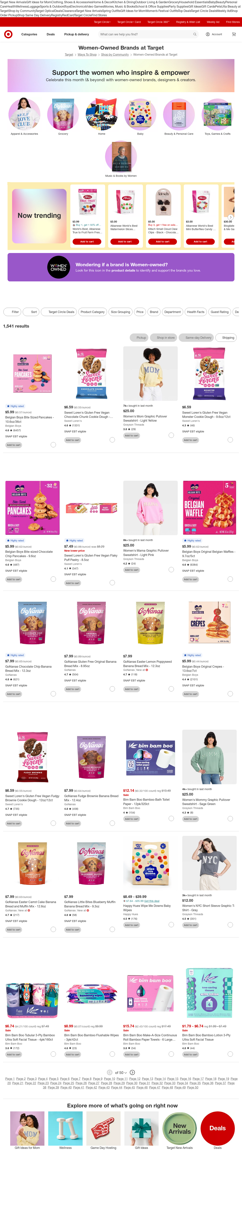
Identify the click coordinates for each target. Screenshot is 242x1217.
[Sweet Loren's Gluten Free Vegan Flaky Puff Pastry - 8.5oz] (91, 557)
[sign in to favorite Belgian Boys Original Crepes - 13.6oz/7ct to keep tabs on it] (230, 693)
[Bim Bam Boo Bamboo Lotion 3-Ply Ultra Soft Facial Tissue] (209, 1037)
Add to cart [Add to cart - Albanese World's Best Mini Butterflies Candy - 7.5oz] (200, 241)
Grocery (173, 2)
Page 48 (167, 1087)
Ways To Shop (87, 54)
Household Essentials (194, 2)
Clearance (69, 11)
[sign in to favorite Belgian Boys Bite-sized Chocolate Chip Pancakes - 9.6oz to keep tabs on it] (53, 579)
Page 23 (43, 1083)
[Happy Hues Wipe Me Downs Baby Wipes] (150, 908)
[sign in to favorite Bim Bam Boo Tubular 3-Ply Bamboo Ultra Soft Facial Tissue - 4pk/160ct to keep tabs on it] (53, 1054)
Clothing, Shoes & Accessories (72, 2)
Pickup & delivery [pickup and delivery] (78, 34)
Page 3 (32, 1079)
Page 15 (172, 1079)
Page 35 (195, 1083)
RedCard (68, 15)
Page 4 (43, 1079)
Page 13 (147, 1079)
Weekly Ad (223, 11)
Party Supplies (178, 6)
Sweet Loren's (73, 420)
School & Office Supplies (152, 6)
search (195, 35)
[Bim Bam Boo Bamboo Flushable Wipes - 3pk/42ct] (91, 1037)
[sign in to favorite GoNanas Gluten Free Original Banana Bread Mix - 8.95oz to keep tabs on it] (112, 688)
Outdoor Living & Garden (151, 2)
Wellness (22, 6)
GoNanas (11, 674)
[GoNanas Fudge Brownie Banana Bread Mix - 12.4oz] (91, 798)
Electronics (77, 6)
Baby (212, 2)
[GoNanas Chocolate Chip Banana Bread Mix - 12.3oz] (32, 668)
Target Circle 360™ (158, 21)
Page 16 (185, 1079)
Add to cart (13, 444)
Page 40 (66, 1087)
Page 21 (17, 1083)
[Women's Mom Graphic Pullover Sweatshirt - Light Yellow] (150, 418)
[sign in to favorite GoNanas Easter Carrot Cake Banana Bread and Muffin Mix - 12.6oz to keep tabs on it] (53, 929)
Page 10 (109, 1079)
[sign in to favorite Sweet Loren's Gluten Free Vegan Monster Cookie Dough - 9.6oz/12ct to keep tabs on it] (230, 439)
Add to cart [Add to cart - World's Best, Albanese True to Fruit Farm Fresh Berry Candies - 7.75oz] (87, 241)
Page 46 (142, 1087)
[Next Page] (231, 217)
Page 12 (134, 1079)
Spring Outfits (111, 11)
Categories (30, 34)
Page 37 (220, 1083)
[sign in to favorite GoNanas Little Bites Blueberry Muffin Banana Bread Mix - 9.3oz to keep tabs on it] (112, 929)
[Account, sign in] (215, 34)
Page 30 (131, 1083)
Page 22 (30, 1083)
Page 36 (207, 1083)
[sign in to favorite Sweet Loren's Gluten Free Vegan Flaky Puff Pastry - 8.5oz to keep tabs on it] (112, 582)
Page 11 (122, 1079)
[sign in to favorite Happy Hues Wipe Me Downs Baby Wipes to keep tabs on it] (171, 924)
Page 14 (160, 1079)
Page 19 (223, 1079)
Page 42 (91, 1087)
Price (140, 312)
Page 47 (154, 1087)
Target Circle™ (102, 21)
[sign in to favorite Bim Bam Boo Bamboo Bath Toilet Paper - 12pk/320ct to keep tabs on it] (171, 818)
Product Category (93, 312)
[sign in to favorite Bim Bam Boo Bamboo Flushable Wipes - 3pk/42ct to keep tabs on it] (112, 1054)
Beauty (220, 2)
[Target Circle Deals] (59, 312)
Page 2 (21, 1079)
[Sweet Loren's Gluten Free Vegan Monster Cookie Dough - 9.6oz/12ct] (209, 414)
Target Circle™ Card (129, 21)
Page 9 (97, 1079)
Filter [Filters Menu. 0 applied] (12, 312)
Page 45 (129, 1087)
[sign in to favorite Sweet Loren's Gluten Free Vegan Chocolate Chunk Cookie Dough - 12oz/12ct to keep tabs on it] (112, 439)
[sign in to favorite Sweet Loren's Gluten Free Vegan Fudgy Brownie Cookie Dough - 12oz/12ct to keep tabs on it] (53, 823)
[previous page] (110, 1072)
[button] (15, 406)
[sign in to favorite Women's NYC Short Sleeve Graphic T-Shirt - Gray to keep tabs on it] (230, 924)
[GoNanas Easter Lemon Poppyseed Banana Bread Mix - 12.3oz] (150, 664)
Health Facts (195, 312)
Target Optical (45, 11)
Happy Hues (130, 914)
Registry (56, 15)
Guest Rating (220, 312)
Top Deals (184, 11)
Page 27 (93, 1083)
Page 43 (104, 1087)
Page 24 (55, 1083)
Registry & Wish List (188, 21)
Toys (67, 6)
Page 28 (106, 1083)
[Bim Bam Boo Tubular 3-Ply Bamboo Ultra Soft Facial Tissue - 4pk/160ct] (32, 1037)
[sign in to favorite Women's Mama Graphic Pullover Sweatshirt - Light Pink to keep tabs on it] (171, 569)
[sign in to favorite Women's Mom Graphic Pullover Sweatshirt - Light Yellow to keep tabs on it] (171, 435)
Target (69, 54)
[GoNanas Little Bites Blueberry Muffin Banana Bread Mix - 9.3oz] (91, 904)
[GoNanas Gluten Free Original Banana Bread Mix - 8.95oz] (91, 664)
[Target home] (8, 34)
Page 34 (182, 1083)
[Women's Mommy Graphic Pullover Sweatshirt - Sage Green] (209, 802)
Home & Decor (102, 2)
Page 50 (192, 1087)
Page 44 (116, 1087)
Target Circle (83, 15)
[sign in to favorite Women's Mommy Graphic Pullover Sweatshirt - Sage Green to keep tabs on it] (230, 818)
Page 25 (68, 1083)
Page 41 (78, 1087)
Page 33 (169, 1083)
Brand (154, 312)
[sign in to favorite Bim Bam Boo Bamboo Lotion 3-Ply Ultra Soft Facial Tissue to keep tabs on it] (230, 1054)
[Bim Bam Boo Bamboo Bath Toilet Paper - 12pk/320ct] (150, 801)
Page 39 (53, 1087)
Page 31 (144, 1083)
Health (11, 6)
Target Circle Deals (203, 11)
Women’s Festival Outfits (162, 11)
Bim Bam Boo (131, 808)
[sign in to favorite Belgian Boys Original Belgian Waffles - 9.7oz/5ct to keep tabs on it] (230, 579)
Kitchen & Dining (123, 2)
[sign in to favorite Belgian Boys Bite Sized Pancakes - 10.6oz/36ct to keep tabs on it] (53, 444)
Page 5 (54, 1079)
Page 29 (119, 1083)
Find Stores (99, 15)
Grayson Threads (133, 424)
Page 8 (87, 1079)
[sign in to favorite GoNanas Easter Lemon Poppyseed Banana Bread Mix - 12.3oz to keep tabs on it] (171, 688)
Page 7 (76, 1079)
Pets (218, 6)
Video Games (94, 6)
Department (172, 312)
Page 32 (157, 1083)
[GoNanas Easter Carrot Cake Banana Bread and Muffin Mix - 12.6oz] (32, 904)
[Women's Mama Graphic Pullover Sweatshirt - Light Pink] (150, 552)
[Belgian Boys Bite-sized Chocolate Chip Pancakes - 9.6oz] (32, 554)
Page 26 (81, 1083)
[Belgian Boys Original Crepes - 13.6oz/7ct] (209, 668)
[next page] (132, 1072)
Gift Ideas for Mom (38, 2)
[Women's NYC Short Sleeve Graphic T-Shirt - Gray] (209, 908)
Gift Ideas (194, 6)
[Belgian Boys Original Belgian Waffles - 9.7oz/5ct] (209, 554)
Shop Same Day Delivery (34, 15)
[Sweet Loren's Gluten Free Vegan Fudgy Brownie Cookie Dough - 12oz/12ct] (32, 798)
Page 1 (10, 1079)
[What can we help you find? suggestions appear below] (148, 34)
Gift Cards (208, 6)
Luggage (34, 6)
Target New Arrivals (13, 2)
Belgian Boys (13, 425)
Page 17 (198, 1079)
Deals (58, 11)
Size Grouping (120, 312)
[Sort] (31, 312)
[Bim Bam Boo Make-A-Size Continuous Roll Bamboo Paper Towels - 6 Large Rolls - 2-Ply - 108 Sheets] (150, 1037)
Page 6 (65, 1079)
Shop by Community (22, 11)
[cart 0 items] (234, 34)
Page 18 (210, 1079)
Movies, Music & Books (119, 6)
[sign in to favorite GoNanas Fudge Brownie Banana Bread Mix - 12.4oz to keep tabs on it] (112, 823)
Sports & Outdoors (52, 6)
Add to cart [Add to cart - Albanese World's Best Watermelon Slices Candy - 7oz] (125, 241)
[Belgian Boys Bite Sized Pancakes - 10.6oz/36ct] (32, 419)
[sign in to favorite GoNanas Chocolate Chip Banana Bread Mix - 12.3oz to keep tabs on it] (53, 693)
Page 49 (180, 1087)
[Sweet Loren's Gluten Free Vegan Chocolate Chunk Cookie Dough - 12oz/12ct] (91, 414)
